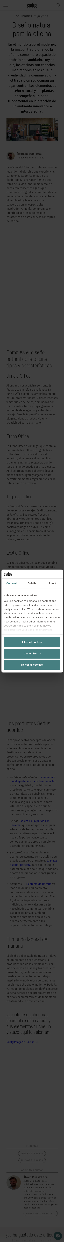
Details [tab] (32, 583)
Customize (32, 653)
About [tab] (52, 583)
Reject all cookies (32, 664)
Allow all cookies (32, 642)
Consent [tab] (11, 583)
